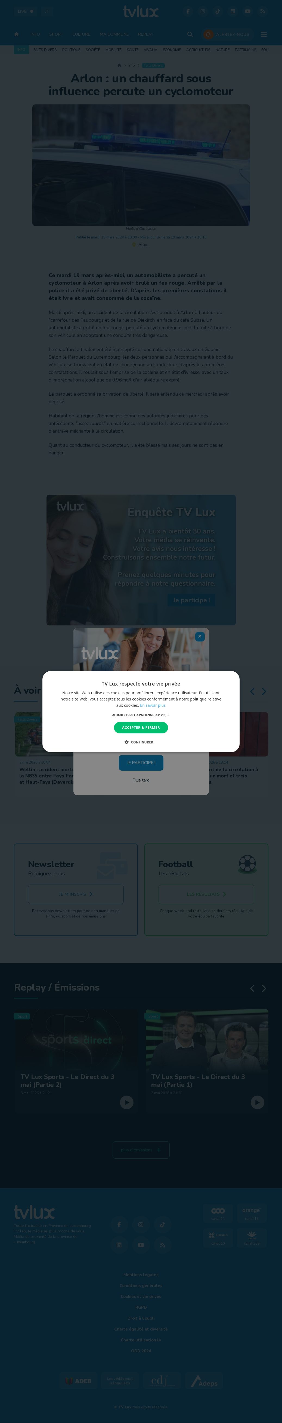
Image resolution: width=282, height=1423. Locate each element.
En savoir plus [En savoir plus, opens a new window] (153, 705)
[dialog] (141, 711)
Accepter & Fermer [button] (141, 727)
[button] (141, 714)
